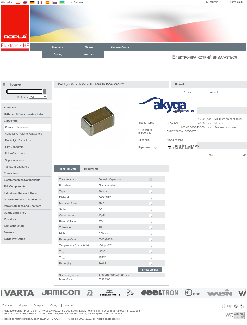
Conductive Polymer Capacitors (23, 133)
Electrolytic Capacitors (18, 140)
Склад (57, 54)
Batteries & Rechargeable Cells (23, 114)
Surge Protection (14, 238)
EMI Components (14, 186)
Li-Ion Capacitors (15, 153)
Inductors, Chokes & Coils (20, 193)
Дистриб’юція (120, 47)
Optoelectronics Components (22, 199)
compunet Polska (22, 318)
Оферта (38, 305)
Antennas (10, 107)
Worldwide (6, 2)
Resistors (10, 219)
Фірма (89, 47)
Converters (11, 173)
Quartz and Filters (15, 212)
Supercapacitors (14, 160)
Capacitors (11, 120)
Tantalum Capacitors (17, 166)
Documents (91, 168)
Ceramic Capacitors (16, 127)
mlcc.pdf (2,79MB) (183, 147)
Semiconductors (14, 225)
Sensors (9, 232)
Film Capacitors (14, 146)
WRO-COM (53, 318)
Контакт (214, 2)
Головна (78, 2)
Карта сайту (236, 2)
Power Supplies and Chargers (22, 206)
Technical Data (67, 168)
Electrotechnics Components (22, 179)
